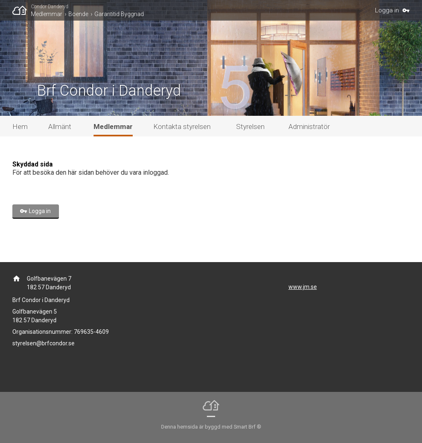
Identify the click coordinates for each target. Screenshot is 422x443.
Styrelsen (250, 126)
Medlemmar (46, 14)
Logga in (387, 10)
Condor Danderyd (49, 6)
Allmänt (59, 126)
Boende (78, 14)
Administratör (309, 126)
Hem (20, 126)
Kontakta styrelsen (182, 126)
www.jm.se (302, 287)
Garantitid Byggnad (119, 14)
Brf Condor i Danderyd (109, 90)
